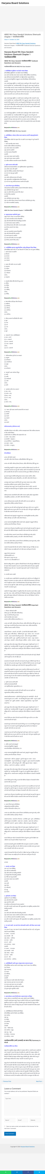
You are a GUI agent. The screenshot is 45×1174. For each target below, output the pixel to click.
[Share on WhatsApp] (5, 1172)
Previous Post (6, 1102)
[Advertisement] (22, 18)
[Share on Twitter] (39, 1172)
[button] (22, 52)
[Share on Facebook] (28, 1172)
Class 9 (6, 39)
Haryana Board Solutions (15, 3)
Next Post (39, 1102)
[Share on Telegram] (16, 1172)
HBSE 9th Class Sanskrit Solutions (25, 64)
